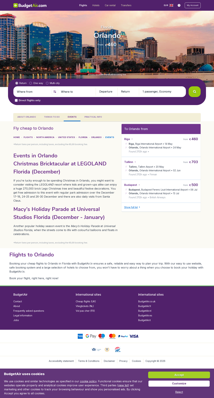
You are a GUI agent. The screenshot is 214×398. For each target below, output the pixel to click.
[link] (179, 5)
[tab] (26, 117)
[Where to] (77, 92)
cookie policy (88, 381)
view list (123, 385)
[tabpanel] (107, 203)
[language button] (168, 5)
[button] (193, 5)
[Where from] (33, 92)
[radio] (21, 83)
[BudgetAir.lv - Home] (30, 5)
